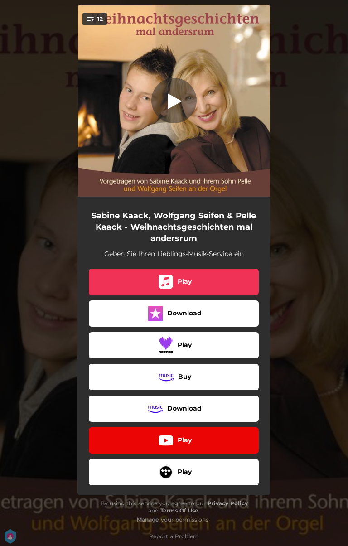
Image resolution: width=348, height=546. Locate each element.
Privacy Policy (228, 503)
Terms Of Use (179, 510)
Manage (148, 519)
